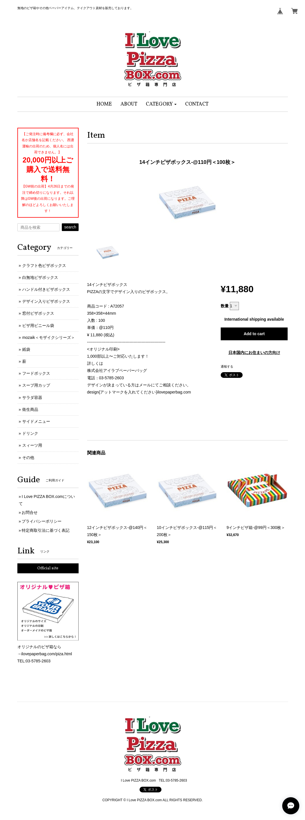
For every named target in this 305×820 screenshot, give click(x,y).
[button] (161, 104)
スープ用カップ (36, 385)
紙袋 (26, 349)
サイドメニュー (36, 421)
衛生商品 (30, 409)
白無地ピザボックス (40, 277)
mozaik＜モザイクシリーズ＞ (48, 337)
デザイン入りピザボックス (46, 301)
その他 (28, 457)
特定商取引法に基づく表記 (45, 530)
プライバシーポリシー (42, 521)
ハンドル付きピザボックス (46, 289)
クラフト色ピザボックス (44, 265)
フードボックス (36, 373)
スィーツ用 (32, 445)
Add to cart (254, 333)
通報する (227, 366)
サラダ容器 (32, 397)
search (70, 227)
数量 (225, 306)
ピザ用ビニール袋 (38, 325)
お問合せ (30, 512)
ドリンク (30, 433)
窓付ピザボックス (38, 313)
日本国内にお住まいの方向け (254, 352)
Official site (47, 568)
